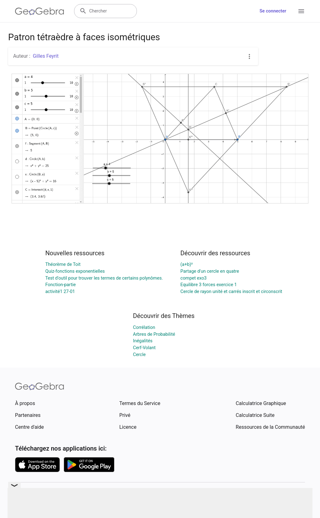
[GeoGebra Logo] (39, 11)
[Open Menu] (301, 11)
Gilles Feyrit (45, 56)
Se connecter (273, 11)
